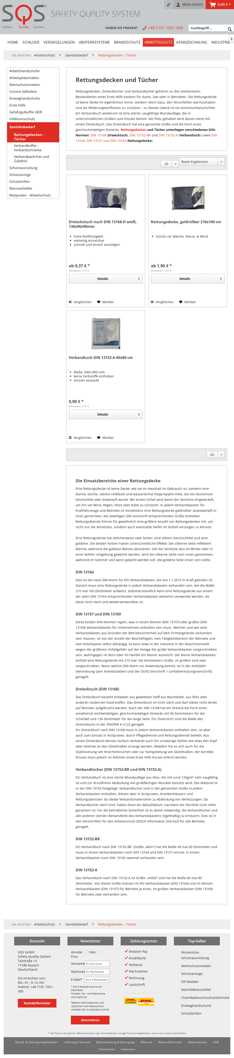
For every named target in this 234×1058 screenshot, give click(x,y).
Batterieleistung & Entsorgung (115, 1042)
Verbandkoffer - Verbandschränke (27, 147)
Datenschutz (107, 1049)
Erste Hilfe (17, 105)
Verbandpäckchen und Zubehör (31, 158)
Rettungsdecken (133, 129)
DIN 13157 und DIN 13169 (106, 140)
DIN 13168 (98, 135)
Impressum (128, 1049)
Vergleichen (80, 302)
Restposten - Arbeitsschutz (30, 195)
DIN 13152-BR (140, 135)
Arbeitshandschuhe (24, 71)
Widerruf (146, 1042)
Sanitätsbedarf (22, 127)
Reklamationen (197, 1042)
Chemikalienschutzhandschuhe (197, 997)
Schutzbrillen (19, 181)
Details (118, 278)
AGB (216, 1042)
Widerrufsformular (170, 1042)
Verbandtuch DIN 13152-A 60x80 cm (101, 357)
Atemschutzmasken (24, 84)
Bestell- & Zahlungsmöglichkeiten (36, 1042)
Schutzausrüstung (23, 167)
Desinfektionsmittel (196, 989)
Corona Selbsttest (23, 91)
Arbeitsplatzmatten (24, 77)
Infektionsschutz (22, 119)
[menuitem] (168, 4)
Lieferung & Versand (77, 1042)
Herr (90, 952)
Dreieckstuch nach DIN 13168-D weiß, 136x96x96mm (103, 224)
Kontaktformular (37, 1003)
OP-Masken (190, 981)
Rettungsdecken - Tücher (29, 137)
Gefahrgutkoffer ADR (25, 112)
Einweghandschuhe (24, 98)
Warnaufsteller (20, 188)
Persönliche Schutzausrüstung (195, 955)
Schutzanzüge (20, 174)
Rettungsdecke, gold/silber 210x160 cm (186, 222)
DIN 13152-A (168, 135)
